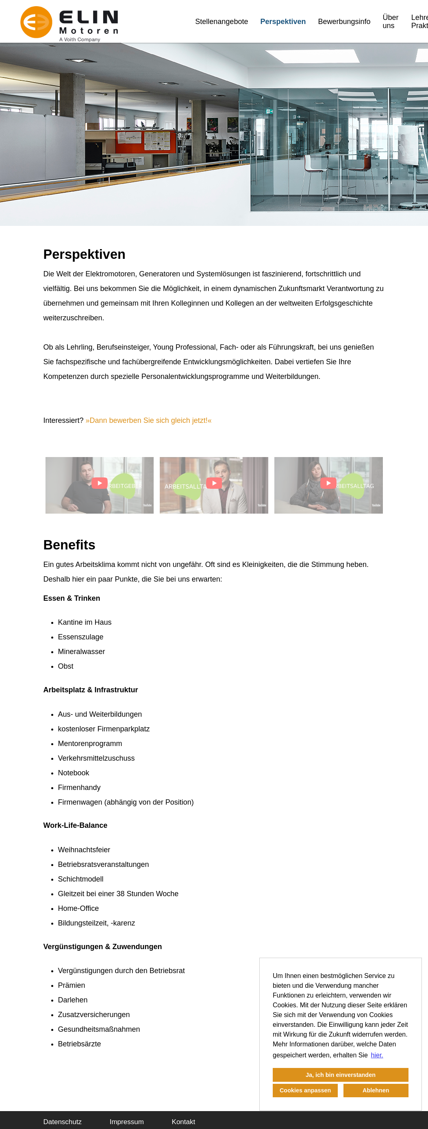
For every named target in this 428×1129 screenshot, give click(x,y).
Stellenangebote (221, 22)
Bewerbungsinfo (344, 22)
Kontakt (184, 1122)
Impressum (127, 1122)
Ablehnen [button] (376, 1090)
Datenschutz (62, 1122)
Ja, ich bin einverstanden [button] (341, 1075)
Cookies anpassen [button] (305, 1090)
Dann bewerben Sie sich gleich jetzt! (149, 420)
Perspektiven (283, 22)
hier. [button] (377, 1055)
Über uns (391, 21)
